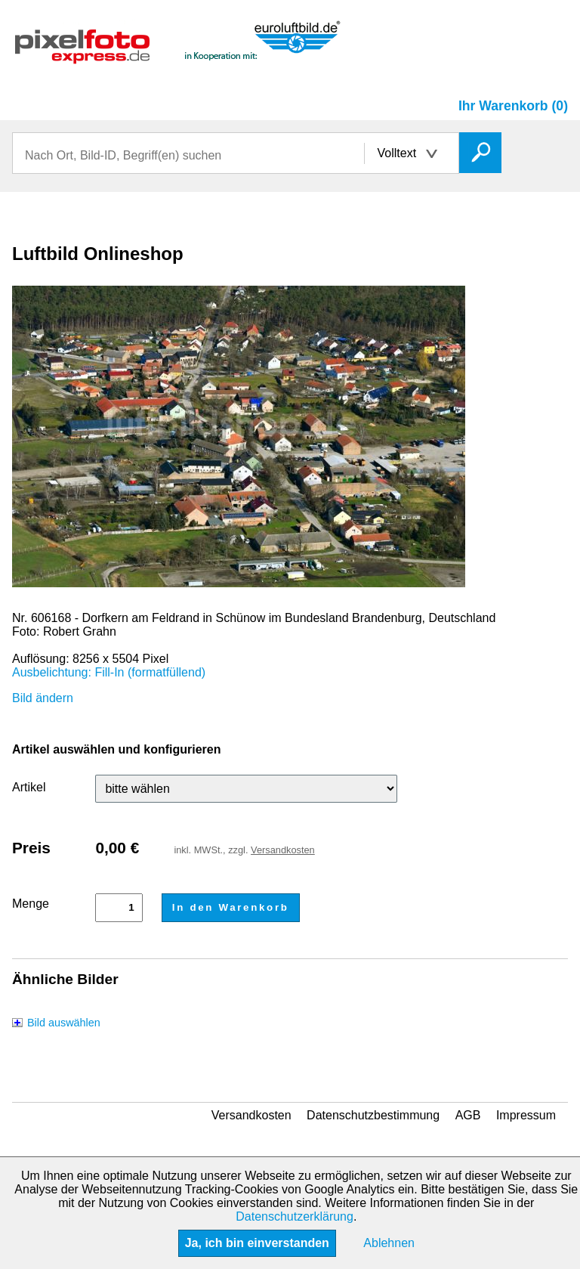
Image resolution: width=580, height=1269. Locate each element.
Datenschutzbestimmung (373, 1115)
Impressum (526, 1115)
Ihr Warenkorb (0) (513, 105)
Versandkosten (283, 850)
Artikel (28, 787)
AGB (468, 1115)
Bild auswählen (63, 1023)
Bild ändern (42, 698)
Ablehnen (389, 1243)
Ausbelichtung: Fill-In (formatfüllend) (108, 672)
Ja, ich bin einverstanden (257, 1243)
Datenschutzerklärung (294, 1216)
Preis (31, 847)
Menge (30, 903)
